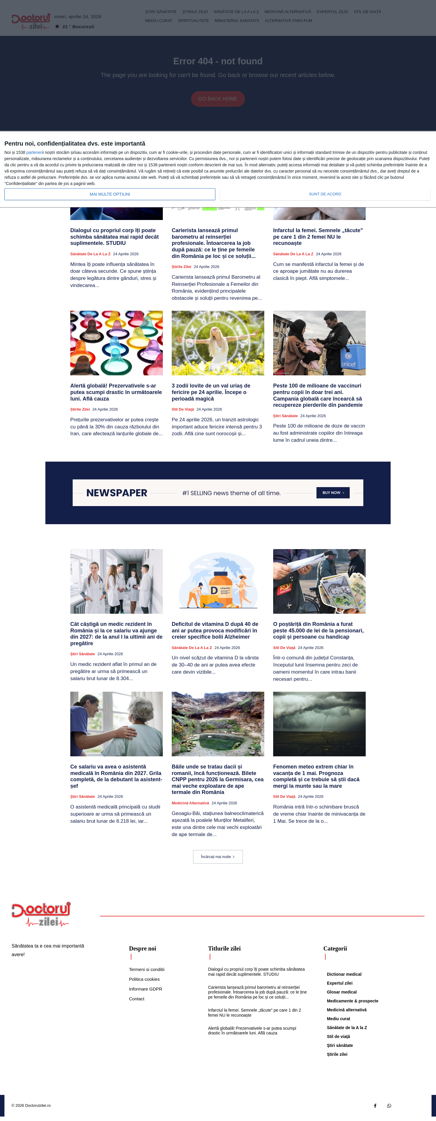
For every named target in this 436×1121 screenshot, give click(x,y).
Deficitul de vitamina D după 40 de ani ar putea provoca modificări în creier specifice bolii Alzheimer (215, 635)
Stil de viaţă (183, 414)
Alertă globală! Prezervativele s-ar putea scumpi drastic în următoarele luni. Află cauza (116, 397)
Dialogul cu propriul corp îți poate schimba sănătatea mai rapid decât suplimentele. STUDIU (114, 241)
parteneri (34, 152)
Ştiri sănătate (285, 420)
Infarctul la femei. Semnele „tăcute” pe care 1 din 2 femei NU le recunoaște (318, 241)
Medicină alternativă (190, 808)
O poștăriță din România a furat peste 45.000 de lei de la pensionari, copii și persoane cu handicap (318, 635)
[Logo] (41, 919)
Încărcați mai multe (218, 861)
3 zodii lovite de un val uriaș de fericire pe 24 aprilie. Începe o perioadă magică (211, 397)
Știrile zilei (181, 271)
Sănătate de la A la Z (90, 258)
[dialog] (218, 170)
